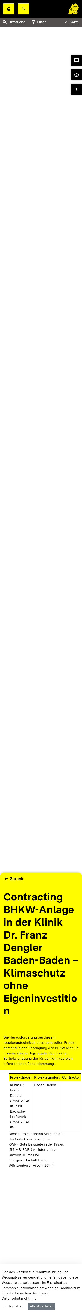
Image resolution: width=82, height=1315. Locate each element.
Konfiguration (13, 1306)
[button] (23, 8)
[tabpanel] (41, 478)
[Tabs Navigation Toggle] (71, 22)
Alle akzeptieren (41, 1306)
